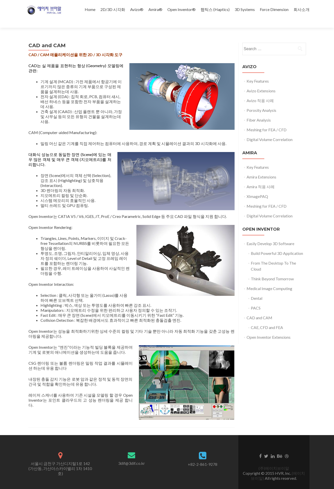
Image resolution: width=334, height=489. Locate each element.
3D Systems (245, 9)
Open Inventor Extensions (269, 328)
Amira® (155, 9)
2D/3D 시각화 (112, 9)
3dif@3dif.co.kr (131, 454)
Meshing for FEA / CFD (267, 121)
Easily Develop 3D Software (270, 234)
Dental (256, 289)
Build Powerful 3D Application (277, 244)
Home (90, 9)
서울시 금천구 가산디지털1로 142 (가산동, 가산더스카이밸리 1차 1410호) (60, 459)
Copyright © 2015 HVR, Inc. (267, 464)
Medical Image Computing (269, 279)
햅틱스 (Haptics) (215, 9)
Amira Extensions (261, 168)
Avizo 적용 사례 (260, 91)
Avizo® (136, 9)
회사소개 (302, 9)
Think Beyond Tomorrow (272, 270)
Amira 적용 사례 (261, 177)
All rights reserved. (280, 469)
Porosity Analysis (261, 101)
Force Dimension (274, 9)
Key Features (258, 72)
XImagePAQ (257, 187)
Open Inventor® (181, 9)
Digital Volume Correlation (270, 130)
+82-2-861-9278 (202, 455)
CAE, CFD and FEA (267, 318)
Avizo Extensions (261, 82)
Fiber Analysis (259, 111)
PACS (256, 299)
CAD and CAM (259, 309)
